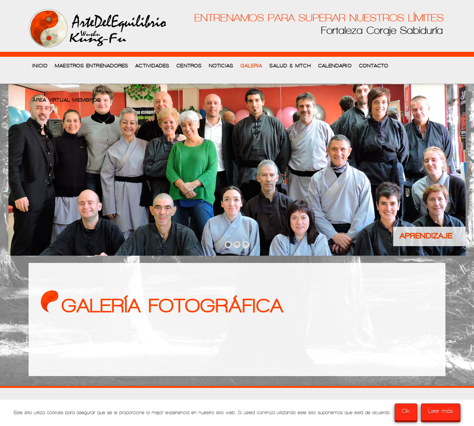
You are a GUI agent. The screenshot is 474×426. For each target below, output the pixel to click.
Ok (406, 411)
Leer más (440, 411)
